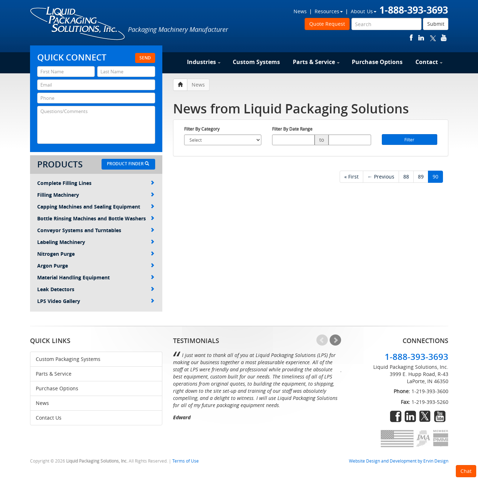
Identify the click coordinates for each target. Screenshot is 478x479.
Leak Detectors (95, 289)
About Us (363, 11)
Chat (466, 471)
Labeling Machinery (95, 242)
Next (335, 340)
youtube (444, 37)
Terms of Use (185, 461)
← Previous (381, 176)
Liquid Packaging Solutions (77, 24)
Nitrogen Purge (95, 253)
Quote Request (327, 23)
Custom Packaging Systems (68, 359)
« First (351, 176)
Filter (409, 139)
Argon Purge (95, 265)
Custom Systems (256, 62)
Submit (435, 23)
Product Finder (128, 164)
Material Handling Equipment (95, 277)
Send (145, 58)
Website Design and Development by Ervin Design (398, 461)
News (300, 11)
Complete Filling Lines (95, 183)
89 (421, 176)
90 (435, 176)
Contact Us (48, 417)
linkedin (421, 37)
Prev (322, 340)
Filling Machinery (95, 194)
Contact (429, 62)
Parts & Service (316, 62)
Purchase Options (377, 62)
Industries (204, 62)
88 (406, 176)
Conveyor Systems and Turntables (95, 230)
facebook (411, 37)
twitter (433, 37)
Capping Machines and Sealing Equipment (95, 206)
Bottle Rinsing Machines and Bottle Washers (95, 218)
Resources (329, 11)
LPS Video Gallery (95, 301)
